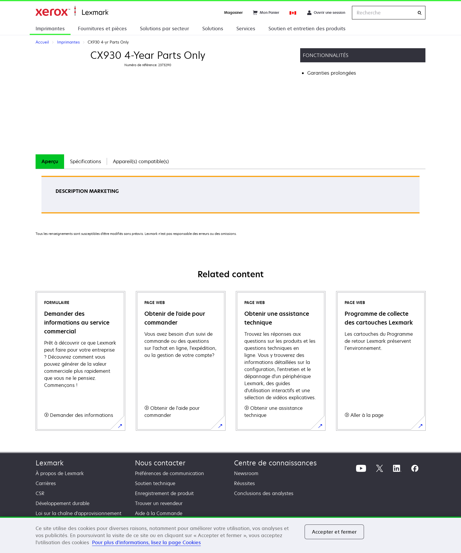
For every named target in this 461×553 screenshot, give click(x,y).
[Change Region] (293, 13)
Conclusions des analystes (263, 493)
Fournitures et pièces (102, 28)
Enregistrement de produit (164, 493)
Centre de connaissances (275, 462)
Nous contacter (160, 462)
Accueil (72, 11)
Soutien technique (155, 483)
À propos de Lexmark (60, 473)
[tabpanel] (230, 196)
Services (245, 28)
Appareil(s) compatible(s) (141, 161)
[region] (230, 535)
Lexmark (50, 462)
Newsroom (246, 473)
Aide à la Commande (158, 513)
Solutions (212, 28)
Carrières (46, 483)
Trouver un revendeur (159, 503)
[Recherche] (419, 12)
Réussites (244, 483)
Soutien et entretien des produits (306, 28)
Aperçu (49, 161)
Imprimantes (50, 28)
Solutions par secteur (164, 28)
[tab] (50, 161)
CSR (40, 493)
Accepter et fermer (334, 532)
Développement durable (62, 503)
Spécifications (85, 161)
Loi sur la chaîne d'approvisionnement (78, 513)
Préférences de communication (169, 473)
